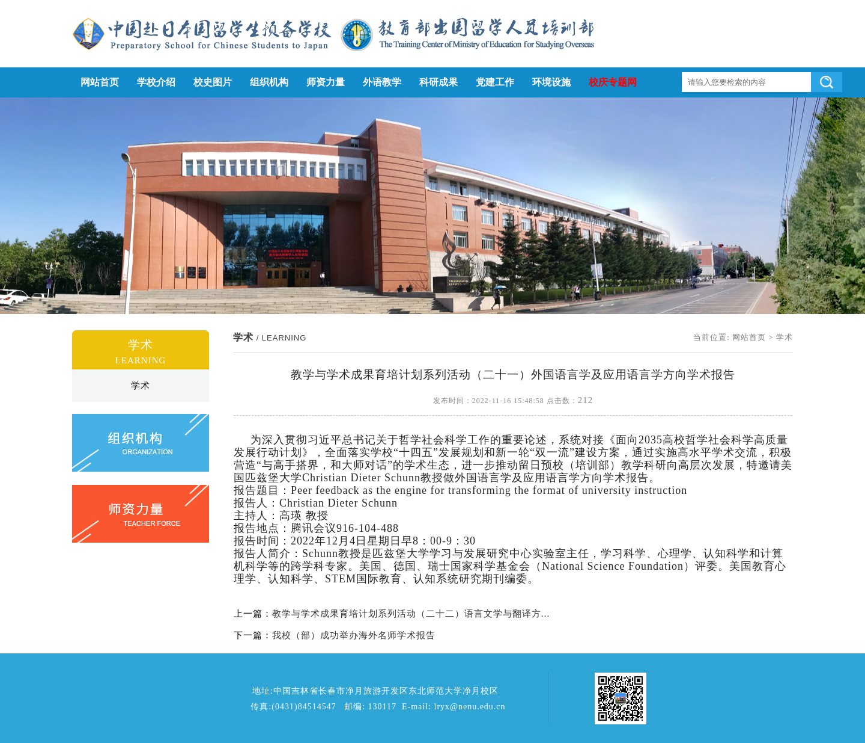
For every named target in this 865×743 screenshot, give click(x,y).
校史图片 (212, 82)
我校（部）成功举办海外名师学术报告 (354, 635)
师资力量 (325, 82)
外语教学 (382, 82)
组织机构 (269, 82)
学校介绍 (156, 82)
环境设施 (551, 82)
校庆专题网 (613, 82)
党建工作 (495, 82)
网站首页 (99, 82)
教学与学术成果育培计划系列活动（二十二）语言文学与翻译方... (411, 613)
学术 (140, 385)
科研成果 (438, 82)
